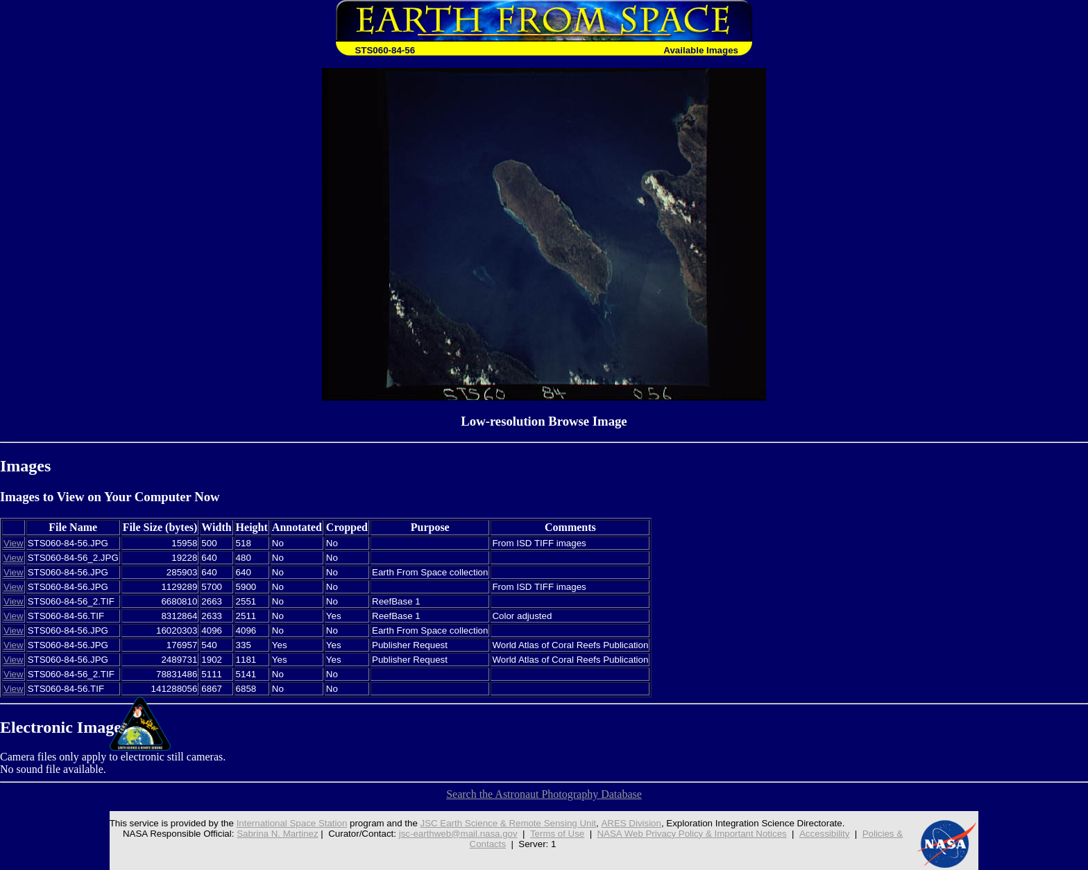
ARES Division (631, 823)
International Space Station (291, 823)
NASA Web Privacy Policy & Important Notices (692, 833)
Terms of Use (557, 833)
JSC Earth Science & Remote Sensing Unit (508, 823)
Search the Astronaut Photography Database (544, 794)
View (13, 543)
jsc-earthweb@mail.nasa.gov (458, 833)
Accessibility (824, 833)
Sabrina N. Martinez (277, 833)
